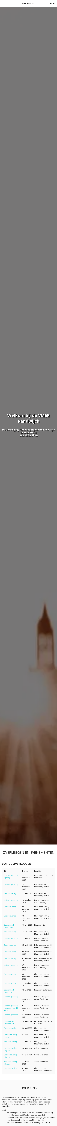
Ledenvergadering (11, 884)
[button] (3, 3)
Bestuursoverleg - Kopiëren (11, 1036)
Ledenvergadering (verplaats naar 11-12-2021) (11, 1008)
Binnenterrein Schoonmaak (9, 1022)
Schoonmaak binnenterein (9, 926)
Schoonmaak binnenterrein (9, 991)
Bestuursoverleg (10, 1028)
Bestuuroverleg (10, 893)
